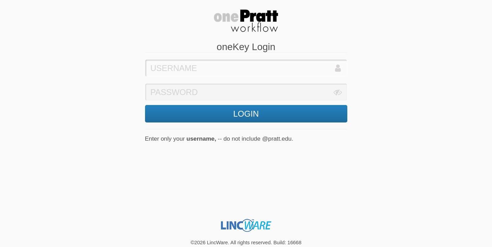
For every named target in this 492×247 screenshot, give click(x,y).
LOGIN (246, 113)
